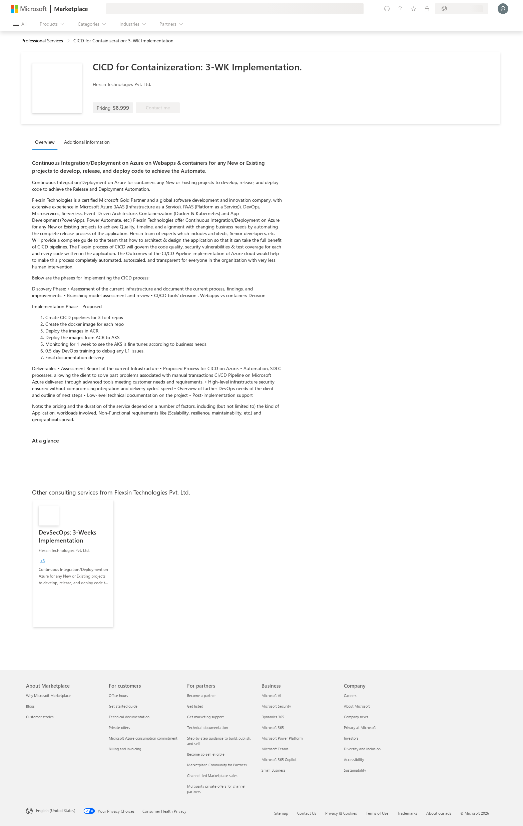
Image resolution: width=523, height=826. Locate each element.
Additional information (87, 142)
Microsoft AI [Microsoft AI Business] (271, 695)
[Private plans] (427, 8)
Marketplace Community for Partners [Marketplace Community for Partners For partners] (217, 764)
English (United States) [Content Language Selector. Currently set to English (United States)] (55, 810)
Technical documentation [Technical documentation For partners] (207, 727)
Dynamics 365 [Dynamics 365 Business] (273, 716)
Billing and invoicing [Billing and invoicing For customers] (125, 748)
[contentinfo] (68, 40)
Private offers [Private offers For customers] (119, 727)
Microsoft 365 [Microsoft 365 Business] (273, 727)
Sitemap (281, 813)
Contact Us (306, 813)
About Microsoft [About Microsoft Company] (357, 706)
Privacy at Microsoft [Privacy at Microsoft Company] (360, 727)
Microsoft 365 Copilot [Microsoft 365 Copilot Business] (279, 759)
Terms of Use (377, 813)
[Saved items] (413, 8)
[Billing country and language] (461, 8)
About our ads (438, 813)
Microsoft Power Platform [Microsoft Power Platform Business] (282, 738)
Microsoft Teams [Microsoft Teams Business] (275, 748)
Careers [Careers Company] (350, 695)
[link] (73, 563)
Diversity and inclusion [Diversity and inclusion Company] (362, 748)
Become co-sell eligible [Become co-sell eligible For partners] (205, 754)
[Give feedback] (387, 8)
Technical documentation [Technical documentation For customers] (129, 716)
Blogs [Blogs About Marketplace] (30, 706)
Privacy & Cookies (341, 813)
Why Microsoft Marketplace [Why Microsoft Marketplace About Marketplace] (48, 695)
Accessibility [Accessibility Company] (354, 759)
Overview (45, 142)
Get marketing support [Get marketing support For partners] (205, 716)
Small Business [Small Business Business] (274, 770)
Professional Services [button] (42, 40)
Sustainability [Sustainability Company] (355, 770)
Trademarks (407, 813)
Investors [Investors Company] (351, 738)
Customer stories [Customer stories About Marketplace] (40, 716)
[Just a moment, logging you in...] (503, 8)
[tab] (46, 141)
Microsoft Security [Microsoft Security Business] (276, 706)
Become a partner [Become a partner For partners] (201, 695)
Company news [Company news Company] (356, 716)
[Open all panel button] (20, 24)
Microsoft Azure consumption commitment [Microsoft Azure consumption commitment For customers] (143, 738)
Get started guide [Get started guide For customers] (123, 706)
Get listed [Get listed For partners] (195, 706)
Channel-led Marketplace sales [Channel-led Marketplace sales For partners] (212, 775)
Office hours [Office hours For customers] (118, 695)
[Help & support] (400, 8)
